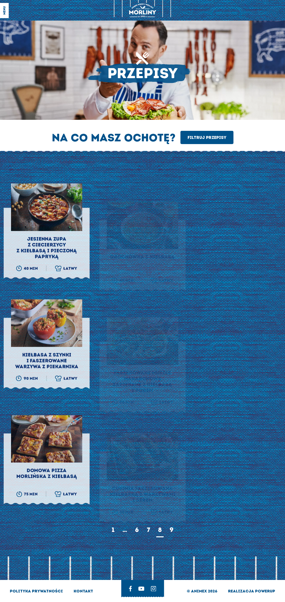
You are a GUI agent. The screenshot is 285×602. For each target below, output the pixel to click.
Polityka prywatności (37, 591)
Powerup (265, 591)
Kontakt (83, 591)
